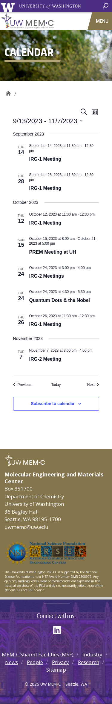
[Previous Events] (22, 384)
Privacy (60, 662)
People (35, 662)
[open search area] (106, 5)
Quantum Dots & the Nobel (59, 300)
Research (88, 662)
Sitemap (56, 669)
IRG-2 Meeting (45, 359)
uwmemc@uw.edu (26, 527)
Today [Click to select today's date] (56, 385)
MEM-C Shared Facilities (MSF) (37, 654)
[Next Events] (93, 384)
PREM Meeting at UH (52, 252)
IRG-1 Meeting (45, 159)
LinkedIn (59, 629)
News (11, 662)
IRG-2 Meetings (46, 276)
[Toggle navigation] (102, 21)
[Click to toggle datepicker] (47, 121)
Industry (92, 654)
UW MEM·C (8, 91)
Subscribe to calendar (52, 403)
